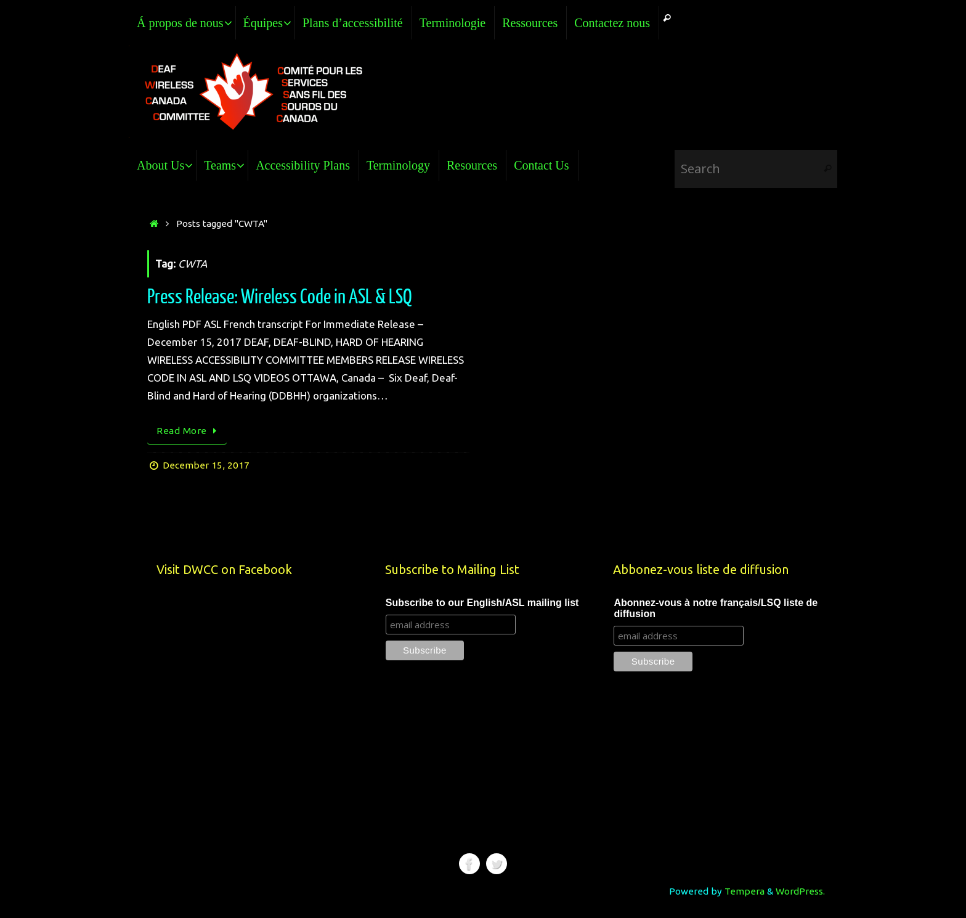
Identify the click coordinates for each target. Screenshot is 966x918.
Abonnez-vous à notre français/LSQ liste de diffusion (716, 608)
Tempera (744, 891)
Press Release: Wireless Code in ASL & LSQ (279, 297)
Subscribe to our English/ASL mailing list (482, 602)
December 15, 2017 (206, 465)
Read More (189, 430)
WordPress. (800, 891)
